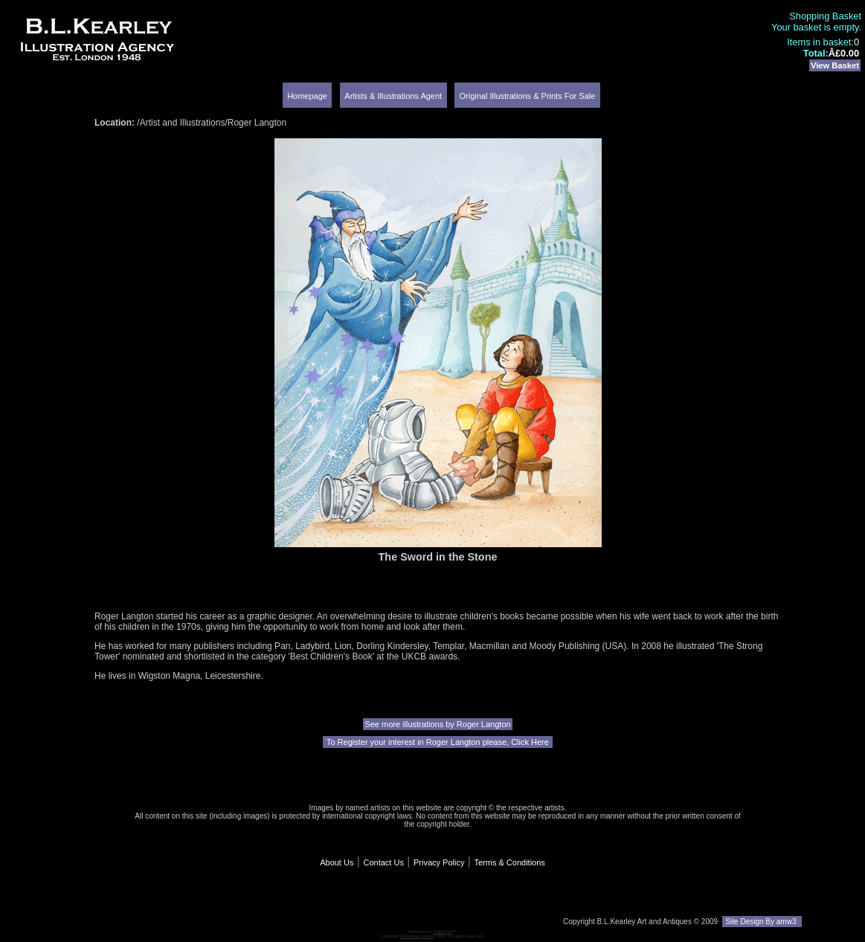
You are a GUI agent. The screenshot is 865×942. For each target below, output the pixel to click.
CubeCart (442, 931)
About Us (336, 862)
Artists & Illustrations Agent (393, 95)
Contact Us (383, 862)
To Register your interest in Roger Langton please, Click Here (437, 742)
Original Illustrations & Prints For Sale (528, 95)
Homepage (307, 95)
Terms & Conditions (509, 862)
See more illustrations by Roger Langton (437, 724)
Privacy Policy (439, 862)
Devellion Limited (417, 936)
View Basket (835, 65)
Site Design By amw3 (762, 921)
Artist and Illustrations (182, 122)
